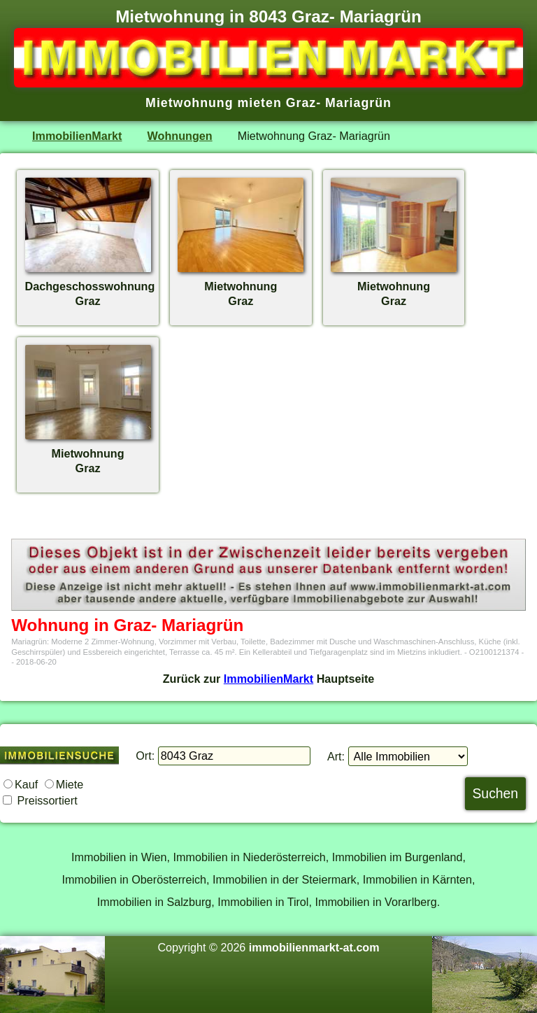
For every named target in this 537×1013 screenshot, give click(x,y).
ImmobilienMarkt (77, 135)
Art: (336, 756)
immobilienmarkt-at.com (314, 947)
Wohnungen (180, 135)
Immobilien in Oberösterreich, (136, 879)
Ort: (145, 755)
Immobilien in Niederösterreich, (251, 857)
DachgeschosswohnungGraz (90, 286)
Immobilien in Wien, (120, 857)
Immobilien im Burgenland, (399, 857)
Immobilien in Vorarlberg (375, 901)
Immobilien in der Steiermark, (286, 879)
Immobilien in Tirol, (264, 901)
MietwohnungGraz (240, 286)
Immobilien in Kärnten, (419, 879)
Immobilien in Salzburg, (156, 901)
